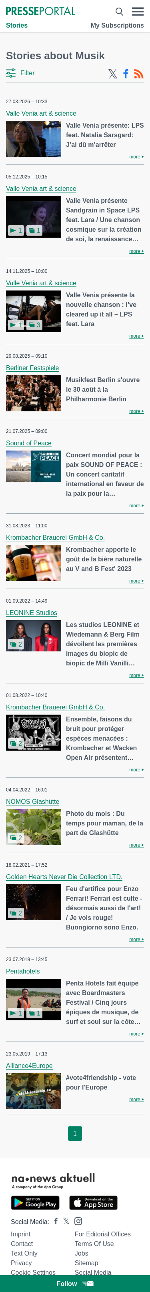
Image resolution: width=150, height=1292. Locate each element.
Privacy (21, 1263)
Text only (24, 1253)
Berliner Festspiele (32, 368)
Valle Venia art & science (41, 113)
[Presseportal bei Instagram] (76, 1220)
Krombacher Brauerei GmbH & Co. (55, 537)
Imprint (20, 1234)
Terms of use (94, 1243)
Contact (22, 1243)
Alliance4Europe (29, 1065)
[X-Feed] (113, 74)
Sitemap (86, 1263)
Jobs (81, 1253)
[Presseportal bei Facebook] (53, 1221)
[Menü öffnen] (138, 11)
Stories (17, 25)
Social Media (93, 1272)
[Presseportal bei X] (64, 1221)
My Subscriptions (117, 25)
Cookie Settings (33, 1272)
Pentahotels (23, 971)
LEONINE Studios (31, 612)
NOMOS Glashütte (32, 801)
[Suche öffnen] (119, 11)
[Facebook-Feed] (126, 74)
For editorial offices (103, 1234)
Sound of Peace (29, 443)
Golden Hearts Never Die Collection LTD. (64, 876)
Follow (75, 1283)
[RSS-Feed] (139, 74)
